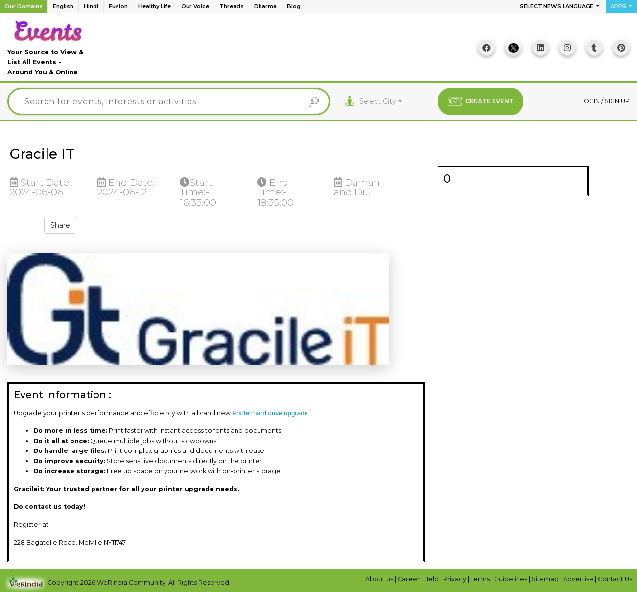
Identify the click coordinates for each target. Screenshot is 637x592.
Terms (481, 579)
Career (409, 579)
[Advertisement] (280, 50)
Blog (294, 6)
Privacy (455, 579)
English (63, 6)
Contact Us (615, 579)
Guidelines (511, 579)
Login (590, 101)
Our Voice (195, 6)
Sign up (617, 101)
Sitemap (546, 579)
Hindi (91, 6)
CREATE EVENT (481, 101)
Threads (231, 6)
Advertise (579, 579)
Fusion (118, 6)
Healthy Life (154, 6)
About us (380, 579)
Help (432, 579)
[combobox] (380, 101)
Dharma (265, 6)
